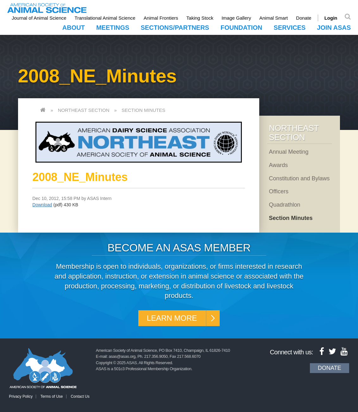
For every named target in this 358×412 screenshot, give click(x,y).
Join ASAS (334, 27)
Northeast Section (84, 110)
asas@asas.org (122, 356)
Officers (278, 191)
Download (42, 204)
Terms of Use (52, 396)
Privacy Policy (21, 396)
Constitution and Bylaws (299, 178)
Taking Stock (199, 18)
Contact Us (80, 396)
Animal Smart (273, 18)
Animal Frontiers (161, 18)
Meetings (112, 27)
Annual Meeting (288, 152)
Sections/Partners (175, 27)
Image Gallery (236, 18)
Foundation (241, 27)
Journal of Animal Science (39, 18)
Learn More (172, 318)
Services (290, 27)
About (73, 27)
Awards (278, 165)
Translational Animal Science (105, 18)
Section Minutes (143, 110)
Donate (303, 18)
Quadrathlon (284, 205)
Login (330, 18)
